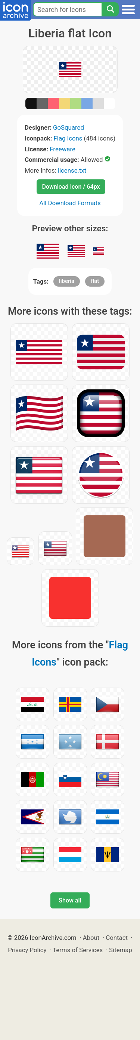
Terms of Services (78, 950)
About (91, 937)
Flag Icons (68, 138)
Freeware (62, 149)
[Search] (110, 9)
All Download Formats (70, 203)
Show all (70, 900)
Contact (117, 937)
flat (95, 281)
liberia (66, 281)
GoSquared (68, 127)
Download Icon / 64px (71, 186)
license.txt (72, 170)
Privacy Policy (27, 950)
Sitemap (120, 950)
